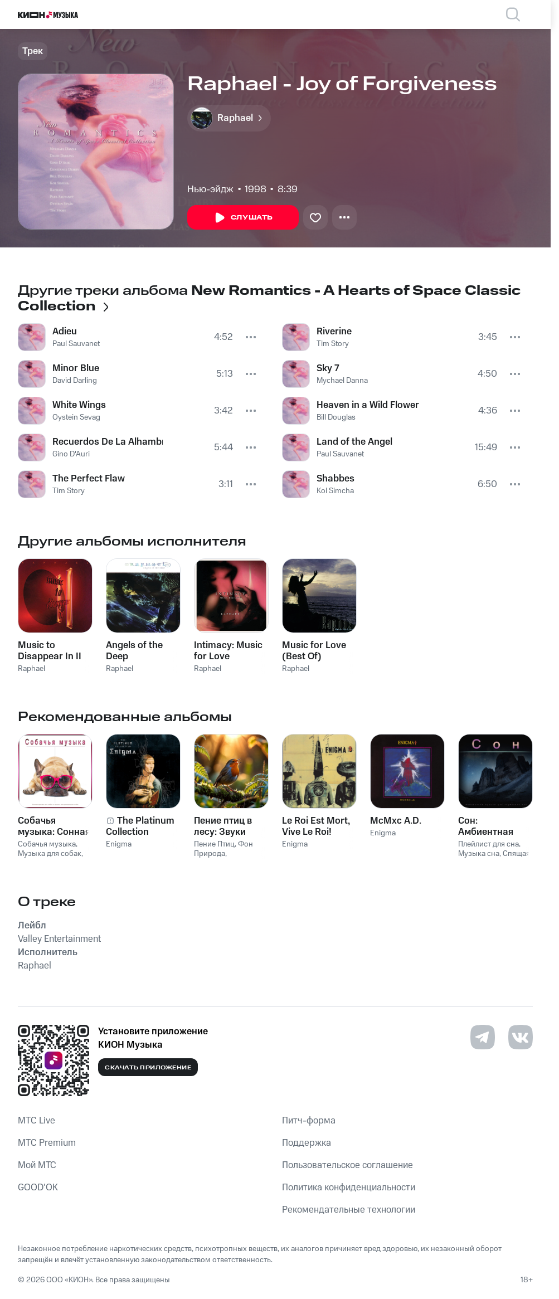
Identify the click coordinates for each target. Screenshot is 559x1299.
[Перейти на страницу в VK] (520, 1037)
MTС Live (36, 1120)
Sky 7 (328, 368)
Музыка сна (478, 853)
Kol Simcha (335, 491)
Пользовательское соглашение (347, 1165)
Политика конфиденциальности (348, 1187)
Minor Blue (75, 368)
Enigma (119, 844)
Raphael (31, 668)
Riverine (334, 331)
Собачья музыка (47, 844)
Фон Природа (223, 849)
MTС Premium (47, 1143)
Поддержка (306, 1143)
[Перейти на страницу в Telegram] (482, 1037)
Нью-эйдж (210, 189)
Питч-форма (309, 1120)
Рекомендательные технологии (348, 1210)
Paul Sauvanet (76, 343)
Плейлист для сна (488, 844)
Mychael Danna (342, 380)
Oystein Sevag (76, 417)
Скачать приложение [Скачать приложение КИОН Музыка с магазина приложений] (148, 1068)
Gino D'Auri (71, 454)
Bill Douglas (336, 417)
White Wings (79, 405)
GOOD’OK (38, 1187)
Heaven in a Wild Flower (368, 405)
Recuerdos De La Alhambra (107, 442)
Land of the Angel (354, 442)
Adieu (64, 331)
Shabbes (335, 478)
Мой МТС (37, 1165)
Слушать (243, 218)
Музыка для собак (49, 853)
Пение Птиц (214, 844)
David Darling (74, 380)
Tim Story (68, 491)
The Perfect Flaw (88, 478)
